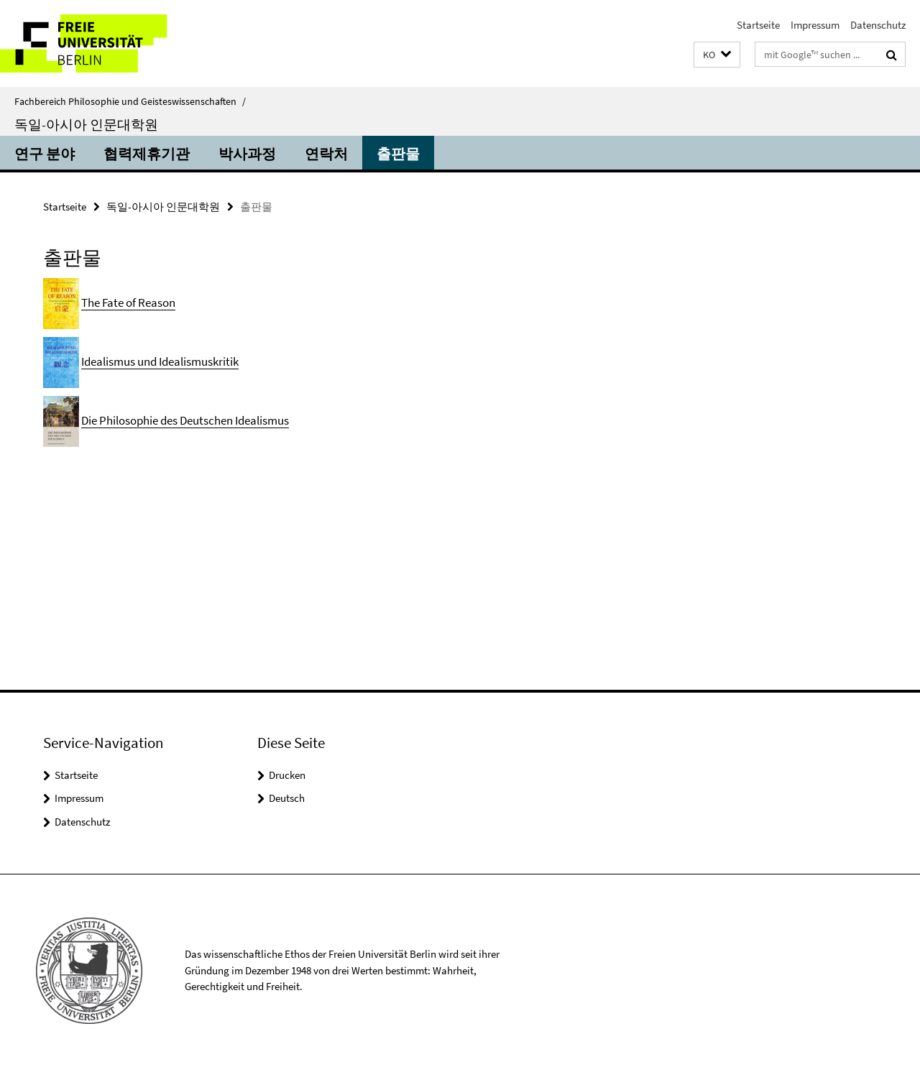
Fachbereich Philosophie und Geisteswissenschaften (130, 101)
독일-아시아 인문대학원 (86, 124)
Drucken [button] (287, 775)
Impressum (815, 25)
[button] (717, 55)
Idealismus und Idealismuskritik (160, 361)
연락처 (326, 153)
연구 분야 (44, 153)
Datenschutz (878, 25)
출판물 (398, 153)
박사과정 (247, 153)
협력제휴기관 (147, 153)
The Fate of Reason (128, 302)
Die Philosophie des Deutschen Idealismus (185, 420)
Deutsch (287, 798)
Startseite (758, 25)
